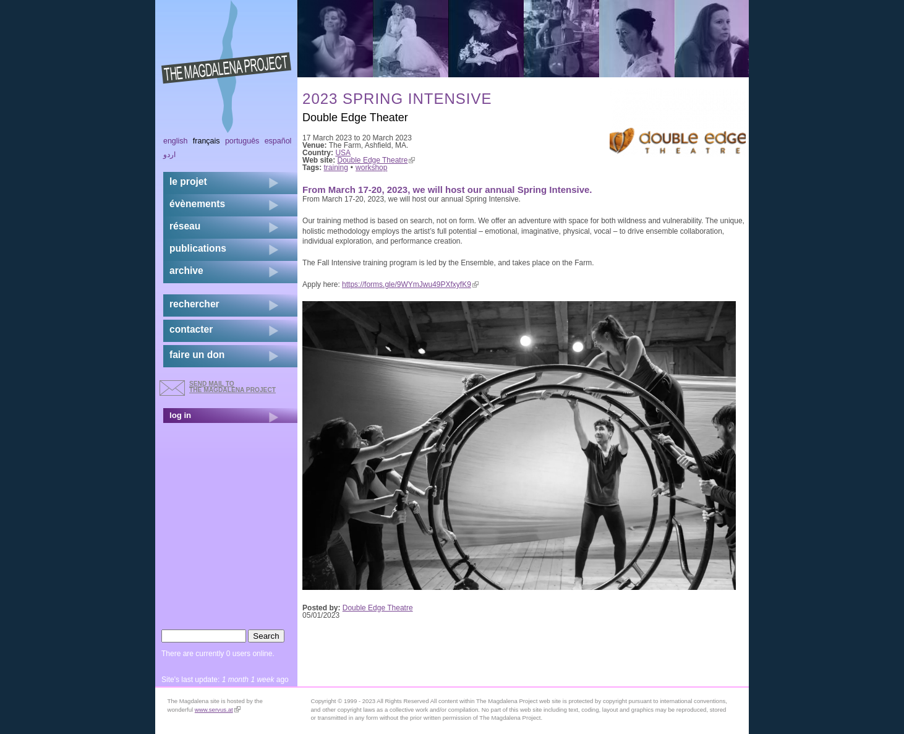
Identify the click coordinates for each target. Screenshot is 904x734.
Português (242, 141)
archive (186, 270)
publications (197, 248)
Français (206, 141)
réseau (184, 226)
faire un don (196, 354)
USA (343, 152)
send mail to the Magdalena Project (232, 386)
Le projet (188, 181)
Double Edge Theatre (377, 160)
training (336, 167)
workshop (371, 167)
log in (180, 415)
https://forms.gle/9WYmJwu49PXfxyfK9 (410, 284)
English (175, 141)
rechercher (194, 304)
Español (278, 141)
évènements (197, 203)
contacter (191, 329)
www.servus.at (218, 709)
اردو (169, 154)
